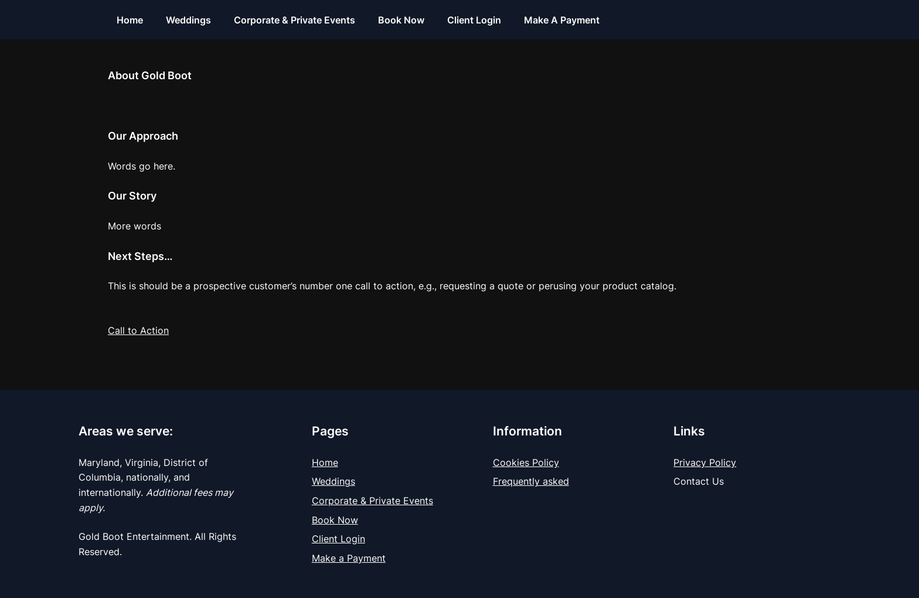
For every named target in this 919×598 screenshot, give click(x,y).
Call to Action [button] (138, 330)
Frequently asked (531, 481)
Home (325, 462)
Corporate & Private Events (372, 500)
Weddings (333, 481)
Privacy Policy (704, 462)
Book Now (335, 520)
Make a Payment (349, 558)
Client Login (338, 539)
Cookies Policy (526, 462)
